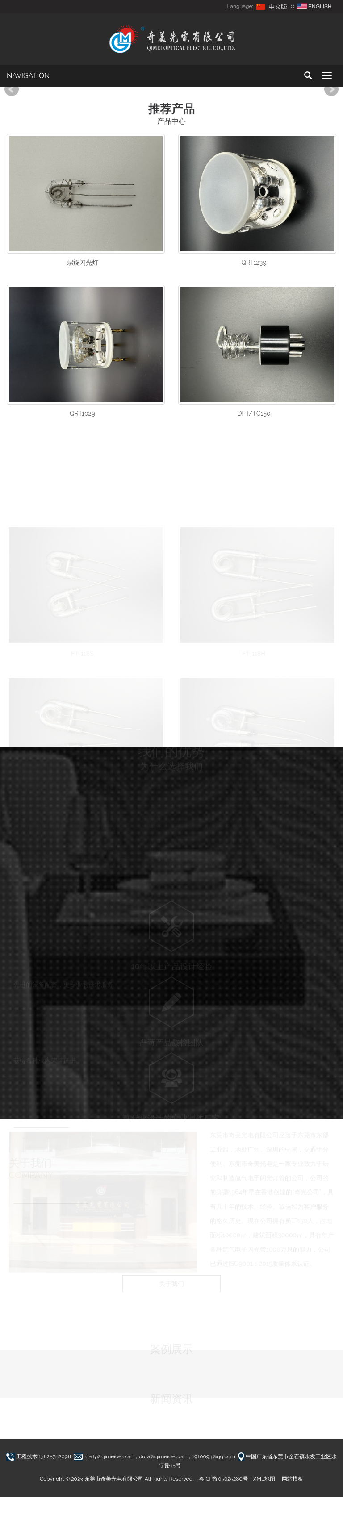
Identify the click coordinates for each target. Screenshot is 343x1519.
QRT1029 (82, 413)
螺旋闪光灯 (82, 262)
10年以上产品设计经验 (171, 961)
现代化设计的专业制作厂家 (171, 1113)
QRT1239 (253, 262)
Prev (11, 89)
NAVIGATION (28, 75)
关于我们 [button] (171, 1285)
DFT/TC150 (253, 413)
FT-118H (253, 648)
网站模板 (292, 1479)
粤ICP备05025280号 (223, 1479)
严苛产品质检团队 (171, 1037)
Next (331, 89)
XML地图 (264, 1479)
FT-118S (82, 648)
